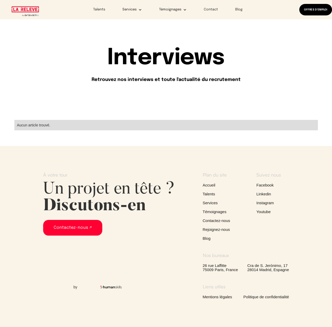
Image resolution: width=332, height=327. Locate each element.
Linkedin (263, 194)
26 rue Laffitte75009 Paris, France (220, 268)
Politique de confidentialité (266, 297)
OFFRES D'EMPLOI (315, 9)
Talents (99, 9)
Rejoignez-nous (216, 229)
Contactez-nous (216, 221)
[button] (128, 9)
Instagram (265, 203)
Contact (211, 9)
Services (210, 203)
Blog (239, 9)
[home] (25, 11)
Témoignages (215, 212)
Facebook (265, 185)
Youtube (263, 212)
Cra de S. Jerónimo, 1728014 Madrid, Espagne (268, 268)
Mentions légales (217, 297)
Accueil (209, 185)
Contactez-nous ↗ (73, 227)
